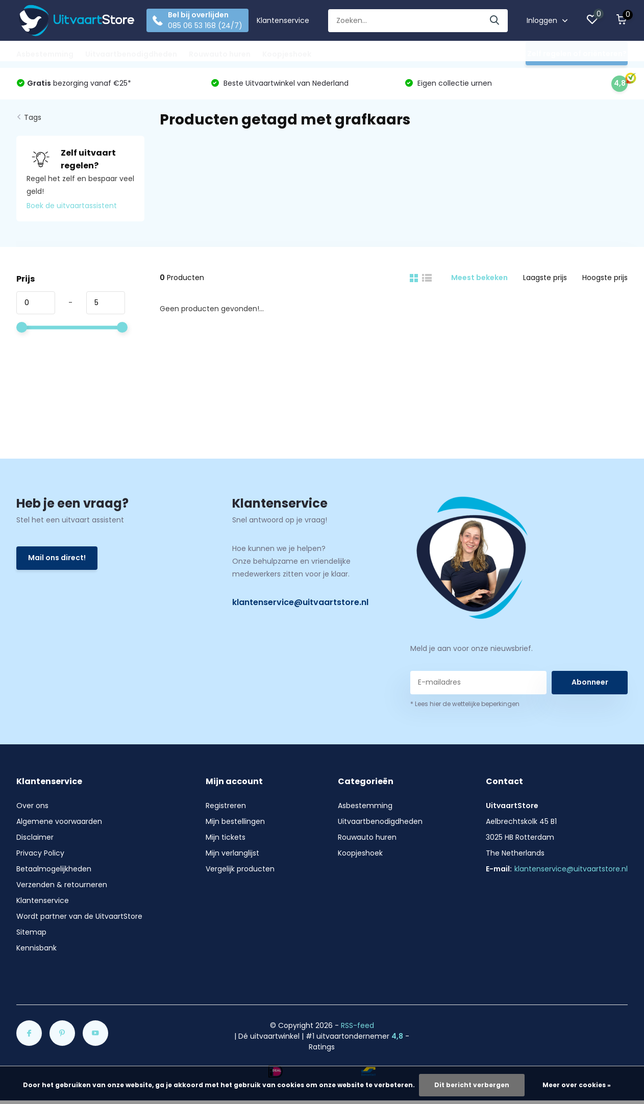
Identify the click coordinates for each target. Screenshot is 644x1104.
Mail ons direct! (57, 558)
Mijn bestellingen (235, 821)
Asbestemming (44, 54)
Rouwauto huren (220, 54)
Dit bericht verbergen (471, 1085)
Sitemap (31, 932)
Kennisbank (36, 948)
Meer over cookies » (576, 1085)
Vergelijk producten (240, 869)
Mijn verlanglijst (232, 853)
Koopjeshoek (286, 54)
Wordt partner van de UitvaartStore (79, 916)
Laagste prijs (545, 277)
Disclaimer (35, 837)
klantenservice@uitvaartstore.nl (300, 602)
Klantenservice (283, 20)
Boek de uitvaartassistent (72, 205)
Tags (32, 117)
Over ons (32, 805)
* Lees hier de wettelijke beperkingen (464, 703)
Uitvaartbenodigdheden (131, 54)
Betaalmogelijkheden (53, 869)
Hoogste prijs (605, 277)
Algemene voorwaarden (59, 821)
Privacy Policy (40, 853)
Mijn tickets (225, 837)
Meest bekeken (479, 277)
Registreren (226, 805)
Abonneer (590, 682)
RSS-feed (357, 1025)
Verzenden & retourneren (61, 885)
